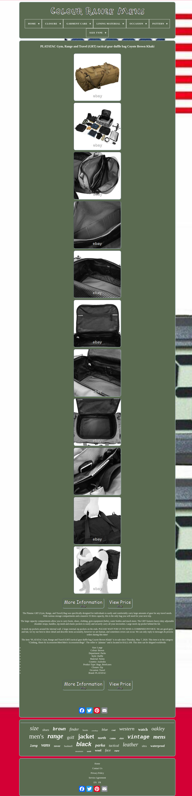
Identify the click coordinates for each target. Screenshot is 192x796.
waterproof (157, 745)
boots (85, 730)
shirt (121, 738)
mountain (79, 751)
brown (59, 729)
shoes (45, 729)
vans (45, 744)
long (34, 746)
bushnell (68, 746)
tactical (114, 745)
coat (114, 730)
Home (97, 763)
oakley (158, 728)
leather (130, 744)
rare (117, 750)
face (108, 750)
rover (57, 745)
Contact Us (97, 768)
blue (105, 729)
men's (36, 736)
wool (98, 750)
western (126, 728)
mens (159, 737)
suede (89, 751)
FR (99, 782)
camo (113, 738)
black (84, 744)
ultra (144, 746)
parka (100, 745)
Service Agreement (97, 777)
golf (70, 737)
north (102, 738)
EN (95, 782)
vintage (139, 737)
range (55, 736)
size (34, 728)
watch (143, 729)
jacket (86, 736)
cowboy (95, 730)
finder (74, 729)
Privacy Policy (97, 773)
